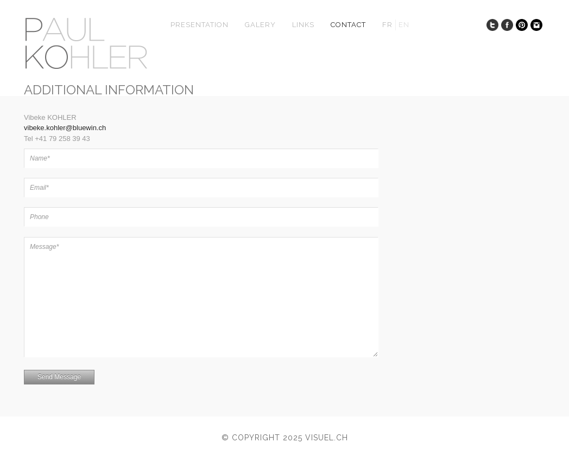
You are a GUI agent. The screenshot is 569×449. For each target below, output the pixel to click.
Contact (348, 25)
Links (303, 25)
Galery (260, 25)
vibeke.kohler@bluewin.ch (65, 128)
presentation (199, 25)
